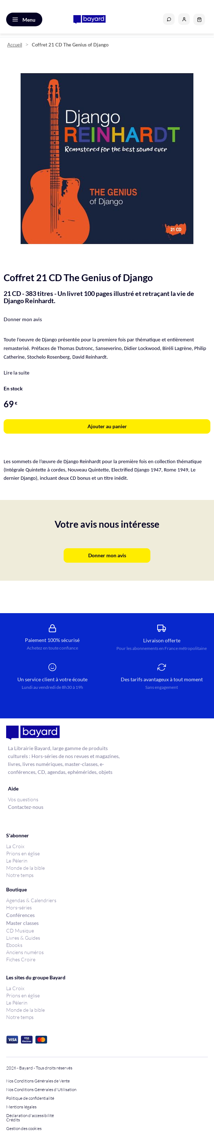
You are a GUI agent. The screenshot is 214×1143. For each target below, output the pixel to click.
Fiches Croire (20, 959)
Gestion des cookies (24, 1128)
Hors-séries (19, 907)
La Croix (15, 846)
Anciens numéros (25, 952)
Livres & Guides (23, 938)
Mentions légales (21, 1107)
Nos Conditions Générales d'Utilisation (42, 1089)
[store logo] (89, 19)
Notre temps (20, 875)
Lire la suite (16, 372)
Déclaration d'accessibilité (30, 1115)
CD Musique (20, 930)
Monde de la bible (25, 868)
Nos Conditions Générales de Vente (38, 1081)
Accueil (14, 45)
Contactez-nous (25, 807)
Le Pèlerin (16, 861)
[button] (184, 19)
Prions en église (23, 853)
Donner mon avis (23, 319)
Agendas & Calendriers (31, 900)
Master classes (22, 923)
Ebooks (14, 945)
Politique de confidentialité (30, 1098)
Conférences (20, 915)
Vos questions (23, 799)
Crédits (13, 1120)
